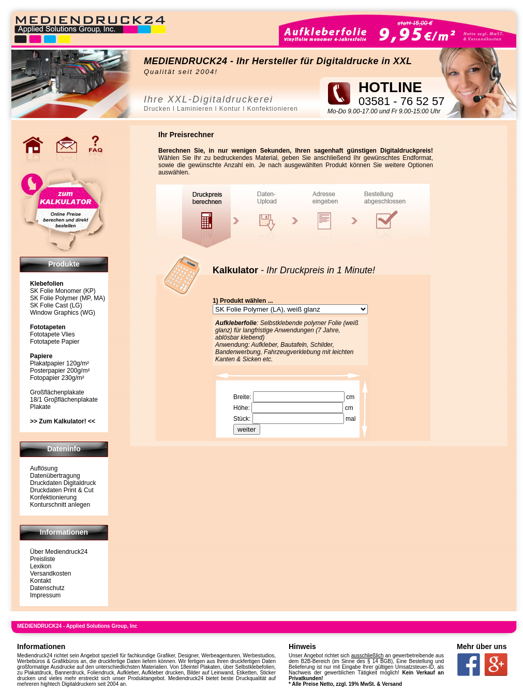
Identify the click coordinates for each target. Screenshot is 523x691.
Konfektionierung (53, 497)
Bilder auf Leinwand (210, 672)
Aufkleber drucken (163, 672)
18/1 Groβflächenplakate (64, 399)
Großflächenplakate (57, 392)
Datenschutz (47, 588)
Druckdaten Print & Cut (62, 490)
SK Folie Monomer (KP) (63, 291)
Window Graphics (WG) (62, 312)
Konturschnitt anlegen (60, 504)
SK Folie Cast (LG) (56, 305)
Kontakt (40, 580)
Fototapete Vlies (52, 334)
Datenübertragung (55, 475)
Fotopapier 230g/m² (57, 377)
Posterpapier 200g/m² (59, 370)
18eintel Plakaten (200, 667)
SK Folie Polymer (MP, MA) (67, 298)
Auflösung (43, 468)
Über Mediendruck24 (58, 551)
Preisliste (42, 559)
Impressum (45, 595)
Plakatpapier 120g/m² (59, 363)
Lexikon (40, 566)
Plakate (40, 406)
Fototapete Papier (54, 341)
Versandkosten (50, 573)
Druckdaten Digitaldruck (63, 483)
